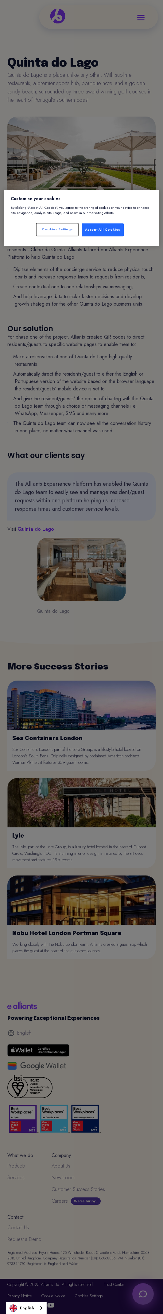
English (22, 1308)
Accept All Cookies (102, 229)
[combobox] (26, 1308)
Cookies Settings (57, 229)
